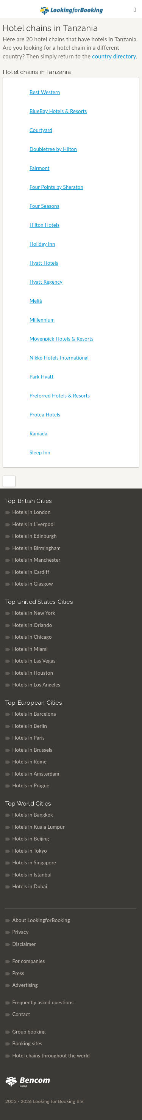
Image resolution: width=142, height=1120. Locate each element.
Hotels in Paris (28, 738)
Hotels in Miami (29, 649)
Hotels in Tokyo (29, 851)
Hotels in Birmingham (36, 548)
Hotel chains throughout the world (51, 1055)
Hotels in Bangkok (32, 815)
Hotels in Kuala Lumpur (38, 827)
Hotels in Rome (29, 762)
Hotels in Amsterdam (35, 774)
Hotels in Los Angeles (36, 685)
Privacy (20, 932)
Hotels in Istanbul (31, 875)
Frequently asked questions (42, 1002)
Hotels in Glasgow (32, 584)
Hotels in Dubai (29, 886)
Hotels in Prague (30, 785)
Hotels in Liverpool (33, 524)
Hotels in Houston (32, 673)
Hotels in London (31, 512)
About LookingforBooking (41, 920)
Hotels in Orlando (32, 625)
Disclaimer (24, 944)
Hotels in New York (33, 613)
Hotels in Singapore (34, 862)
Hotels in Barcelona (34, 714)
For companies (28, 961)
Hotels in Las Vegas (33, 661)
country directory (114, 56)
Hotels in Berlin (29, 726)
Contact (21, 1014)
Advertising (24, 985)
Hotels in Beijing (30, 839)
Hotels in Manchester (36, 560)
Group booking (28, 1032)
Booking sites (27, 1043)
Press (18, 973)
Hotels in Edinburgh (34, 536)
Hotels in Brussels (32, 750)
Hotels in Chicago (31, 637)
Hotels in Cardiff (30, 572)
